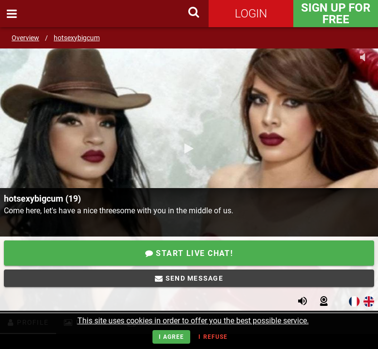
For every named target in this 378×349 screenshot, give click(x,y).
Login (251, 13)
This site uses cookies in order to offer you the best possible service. (193, 320)
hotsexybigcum (77, 38)
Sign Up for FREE (335, 13)
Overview (25, 38)
